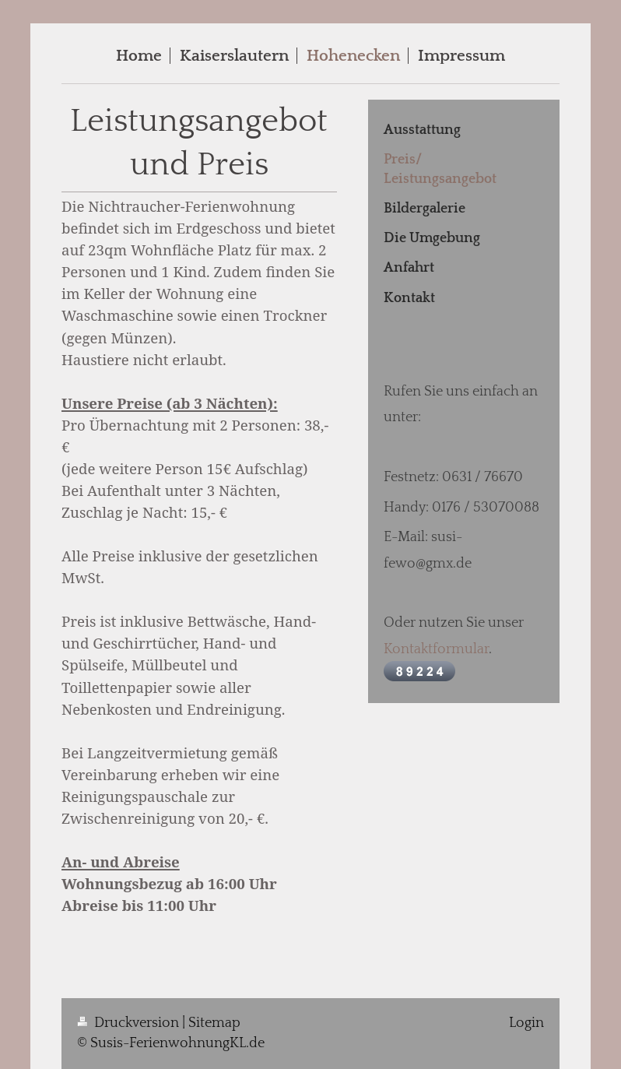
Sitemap (214, 1023)
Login (526, 1023)
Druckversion (129, 1023)
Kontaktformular (436, 649)
